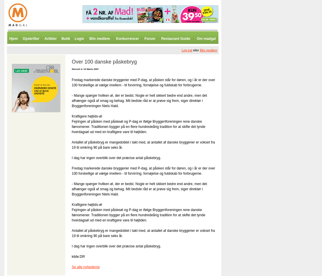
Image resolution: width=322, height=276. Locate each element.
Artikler (51, 39)
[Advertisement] (252, 143)
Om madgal (206, 39)
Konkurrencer (127, 39)
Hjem (13, 39)
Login (79, 39)
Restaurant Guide (175, 39)
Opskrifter (31, 39)
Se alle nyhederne (86, 267)
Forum (149, 39)
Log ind (187, 50)
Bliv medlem (99, 39)
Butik (65, 39)
